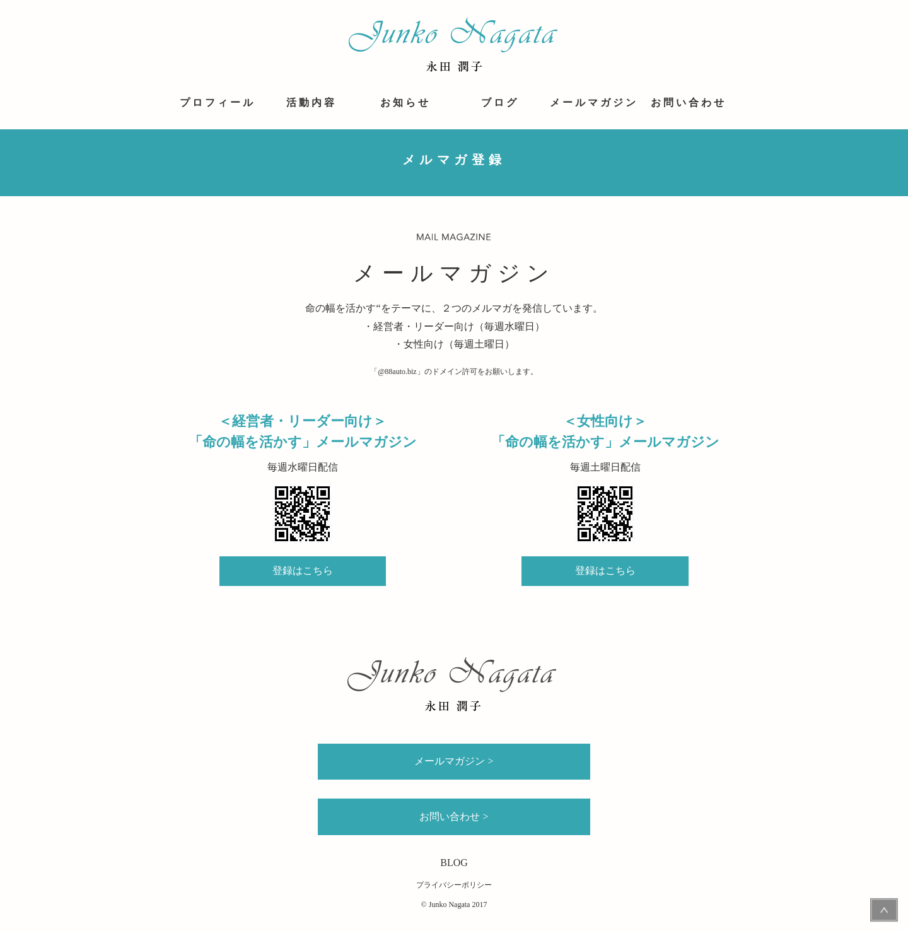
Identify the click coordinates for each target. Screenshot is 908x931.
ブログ (500, 102)
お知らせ (405, 102)
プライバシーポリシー (454, 885)
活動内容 (311, 102)
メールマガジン (594, 102)
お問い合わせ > (453, 816)
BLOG (454, 862)
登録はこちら (302, 570)
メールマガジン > (453, 761)
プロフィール (217, 102)
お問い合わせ (688, 102)
